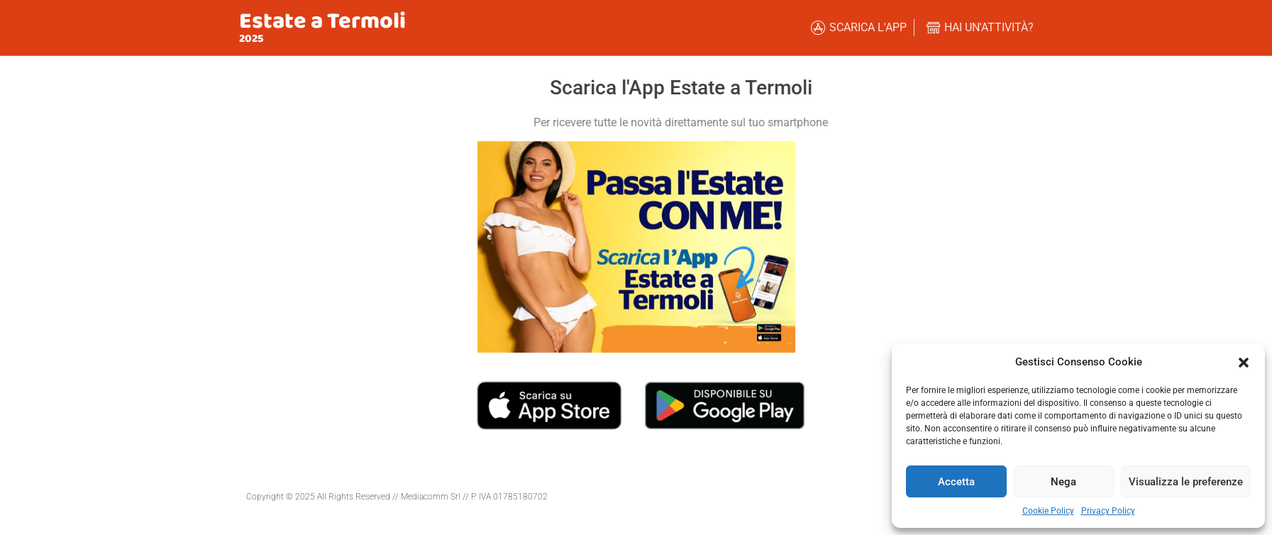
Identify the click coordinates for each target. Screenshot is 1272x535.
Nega (1063, 481)
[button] (1244, 362)
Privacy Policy (1108, 511)
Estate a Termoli (322, 22)
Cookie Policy (1048, 511)
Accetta (956, 481)
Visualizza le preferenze (1186, 481)
